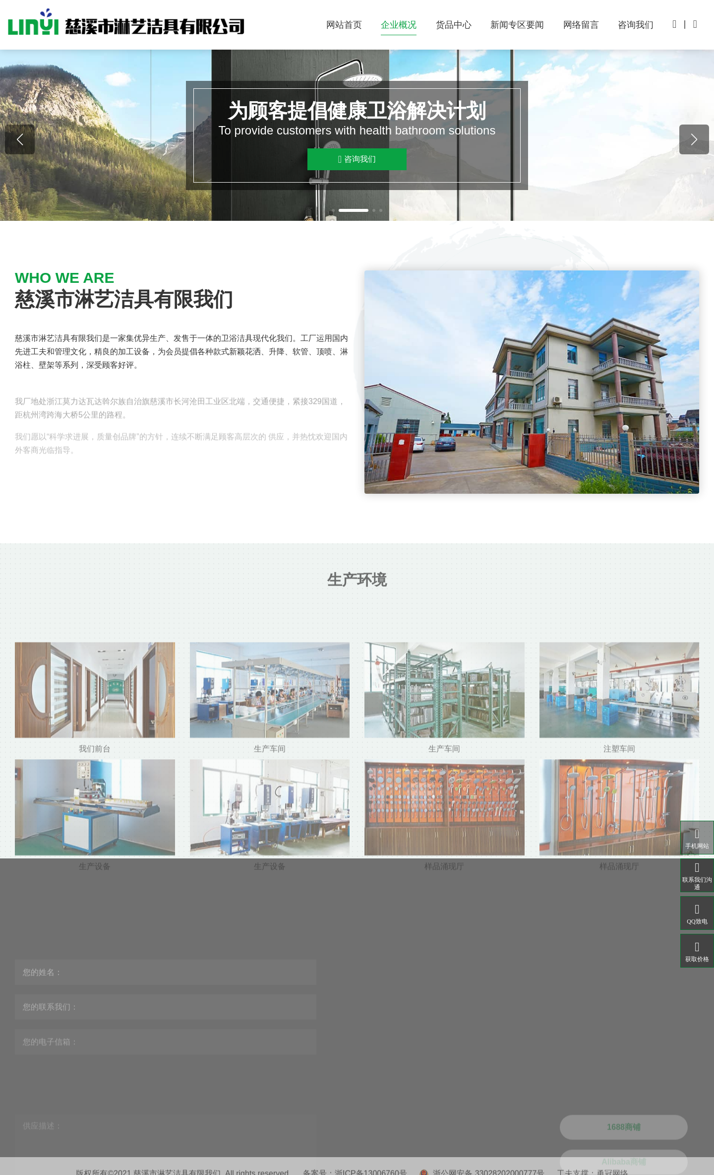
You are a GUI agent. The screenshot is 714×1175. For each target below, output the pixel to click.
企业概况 (398, 25)
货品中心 (454, 25)
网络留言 (581, 25)
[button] (333, 210)
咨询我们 (636, 25)
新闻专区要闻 (517, 25)
